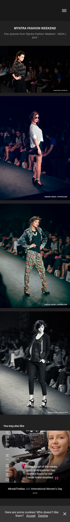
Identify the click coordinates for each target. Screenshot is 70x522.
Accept (30, 516)
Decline (43, 516)
